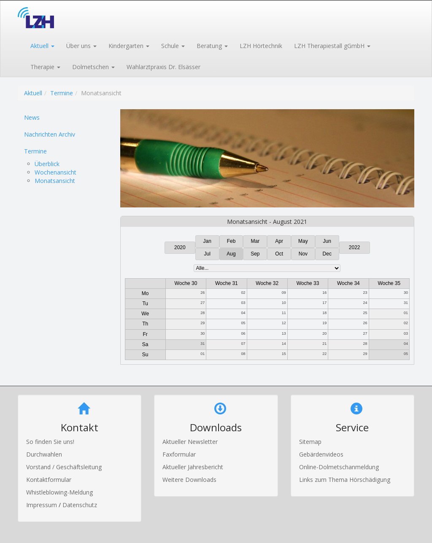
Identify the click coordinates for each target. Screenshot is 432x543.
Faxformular (179, 454)
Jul (207, 254)
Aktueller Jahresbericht (192, 467)
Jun (327, 241)
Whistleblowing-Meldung (59, 492)
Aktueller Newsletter (190, 442)
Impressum (42, 505)
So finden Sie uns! (50, 442)
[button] (42, 45)
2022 (354, 247)
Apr (279, 241)
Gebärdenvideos (321, 454)
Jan (207, 241)
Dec (327, 254)
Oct (279, 254)
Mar (255, 241)
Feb (231, 241)
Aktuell (33, 93)
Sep (255, 254)
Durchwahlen (44, 454)
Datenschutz (79, 505)
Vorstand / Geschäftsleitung (64, 467)
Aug (231, 254)
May (303, 241)
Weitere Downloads (189, 480)
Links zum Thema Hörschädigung (344, 480)
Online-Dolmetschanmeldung (339, 467)
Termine (61, 93)
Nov (303, 254)
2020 (180, 247)
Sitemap (310, 442)
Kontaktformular (48, 480)
